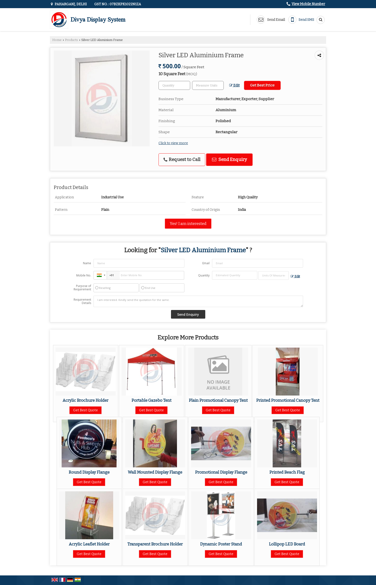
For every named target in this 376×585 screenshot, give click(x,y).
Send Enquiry (229, 159)
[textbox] (208, 85)
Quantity (204, 275)
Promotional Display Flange (221, 472)
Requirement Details (82, 301)
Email (206, 263)
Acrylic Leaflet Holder (89, 544)
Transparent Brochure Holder (155, 544)
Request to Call (182, 159)
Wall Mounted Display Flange (155, 472)
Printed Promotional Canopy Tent (287, 400)
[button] (308, 4)
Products (71, 40)
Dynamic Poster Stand (221, 544)
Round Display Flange (89, 472)
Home (57, 40)
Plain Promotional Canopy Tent (218, 400)
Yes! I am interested (188, 223)
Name (87, 263)
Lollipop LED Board (287, 544)
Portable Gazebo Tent (151, 400)
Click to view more (173, 143)
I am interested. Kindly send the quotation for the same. (198, 301)
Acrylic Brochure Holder (85, 400)
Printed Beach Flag (287, 472)
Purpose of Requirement (82, 287)
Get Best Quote (85, 410)
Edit (234, 85)
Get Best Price (262, 85)
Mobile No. (83, 275)
